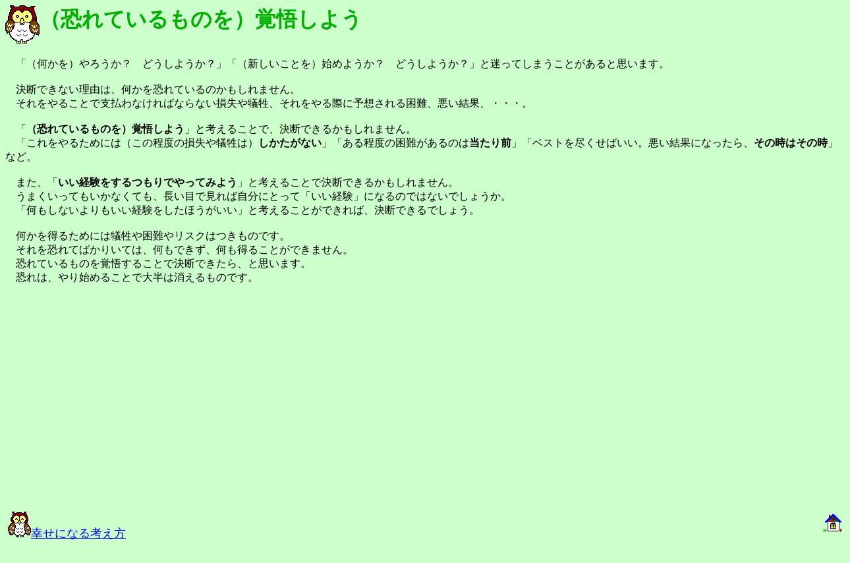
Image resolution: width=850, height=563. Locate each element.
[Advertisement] (153, 403)
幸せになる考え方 (67, 533)
